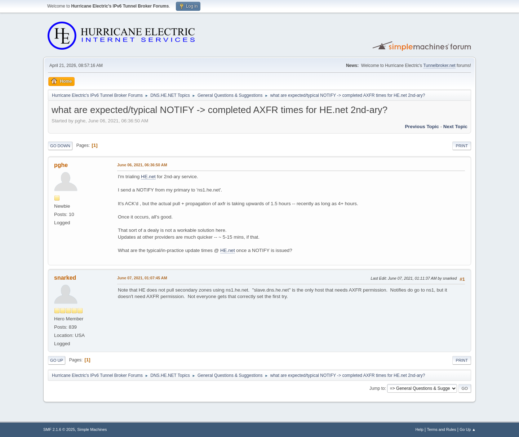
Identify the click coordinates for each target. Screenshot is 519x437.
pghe (61, 165)
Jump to (377, 388)
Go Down (60, 146)
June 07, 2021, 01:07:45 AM (142, 278)
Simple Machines (92, 429)
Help (419, 429)
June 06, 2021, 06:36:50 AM (142, 165)
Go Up (56, 360)
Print (462, 146)
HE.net (148, 176)
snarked (65, 278)
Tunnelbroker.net (439, 65)
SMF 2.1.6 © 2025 (59, 429)
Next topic (455, 126)
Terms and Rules (441, 429)
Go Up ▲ (468, 429)
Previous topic (422, 126)
